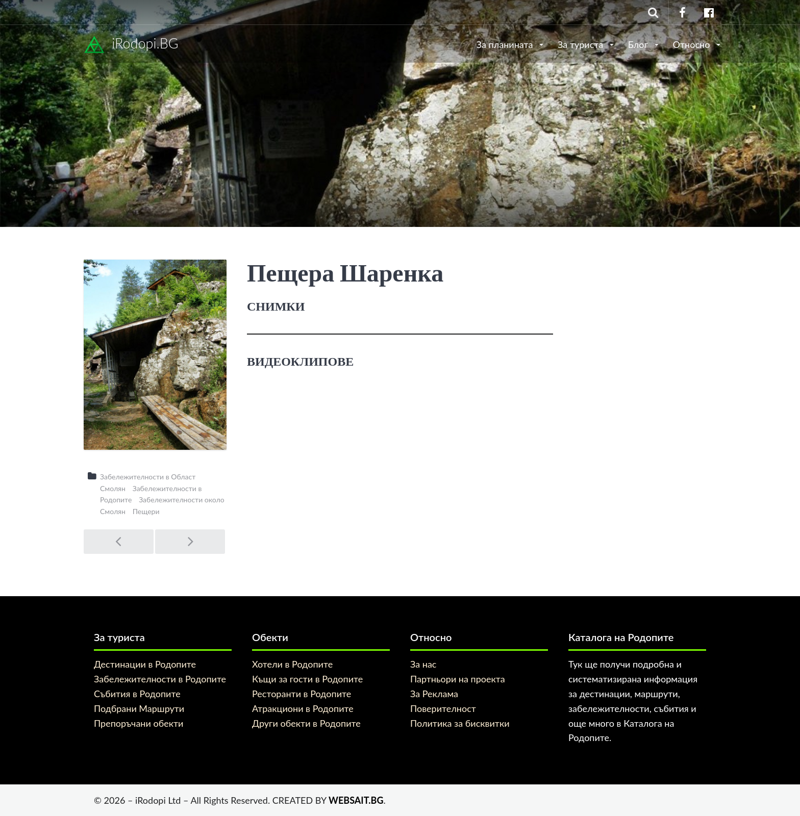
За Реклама (434, 693)
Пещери (146, 511)
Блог (639, 44)
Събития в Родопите (137, 693)
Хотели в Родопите (292, 664)
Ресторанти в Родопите (301, 693)
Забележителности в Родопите (160, 678)
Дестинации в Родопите (145, 664)
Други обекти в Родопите (306, 723)
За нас (423, 664)
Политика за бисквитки (460, 723)
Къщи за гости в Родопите (307, 678)
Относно (692, 44)
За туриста (582, 44)
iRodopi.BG (131, 45)
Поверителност (443, 708)
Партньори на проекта (457, 678)
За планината (506, 44)
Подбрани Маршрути (139, 708)
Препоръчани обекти (138, 723)
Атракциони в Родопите (303, 708)
